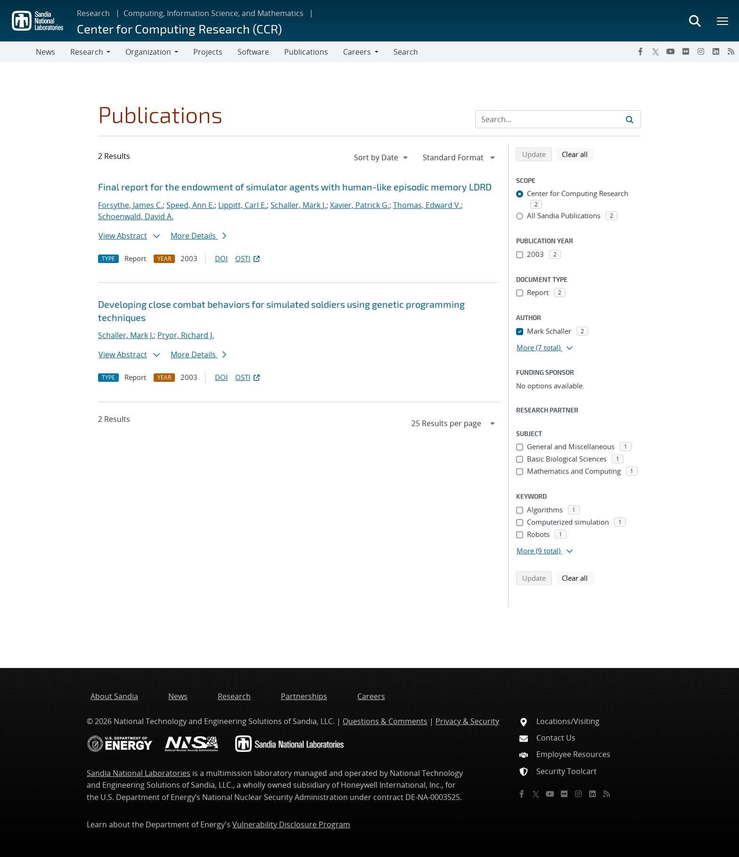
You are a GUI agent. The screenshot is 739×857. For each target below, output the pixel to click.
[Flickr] (686, 51)
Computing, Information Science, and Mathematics (213, 13)
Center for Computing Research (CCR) (179, 28)
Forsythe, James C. (130, 205)
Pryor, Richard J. (185, 335)
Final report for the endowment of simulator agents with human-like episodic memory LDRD (295, 186)
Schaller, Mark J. (298, 205)
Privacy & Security (467, 721)
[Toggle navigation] (18, 51)
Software (253, 52)
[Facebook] (640, 51)
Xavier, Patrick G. (359, 205)
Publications (306, 52)
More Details (198, 236)
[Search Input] (558, 119)
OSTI (248, 258)
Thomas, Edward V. (427, 205)
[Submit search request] (629, 119)
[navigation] (381, 157)
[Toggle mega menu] (723, 20)
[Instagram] (701, 51)
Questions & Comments (385, 721)
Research (93, 13)
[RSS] (731, 51)
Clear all (578, 153)
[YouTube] (671, 51)
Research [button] (86, 52)
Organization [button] (148, 52)
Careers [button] (357, 52)
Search (406, 52)
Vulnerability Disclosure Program (291, 824)
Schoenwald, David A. (135, 216)
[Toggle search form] (694, 20)
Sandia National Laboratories (138, 773)
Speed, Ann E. (190, 205)
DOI (221, 258)
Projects (207, 52)
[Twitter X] (656, 51)
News (45, 52)
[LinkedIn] (716, 51)
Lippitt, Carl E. (242, 205)
